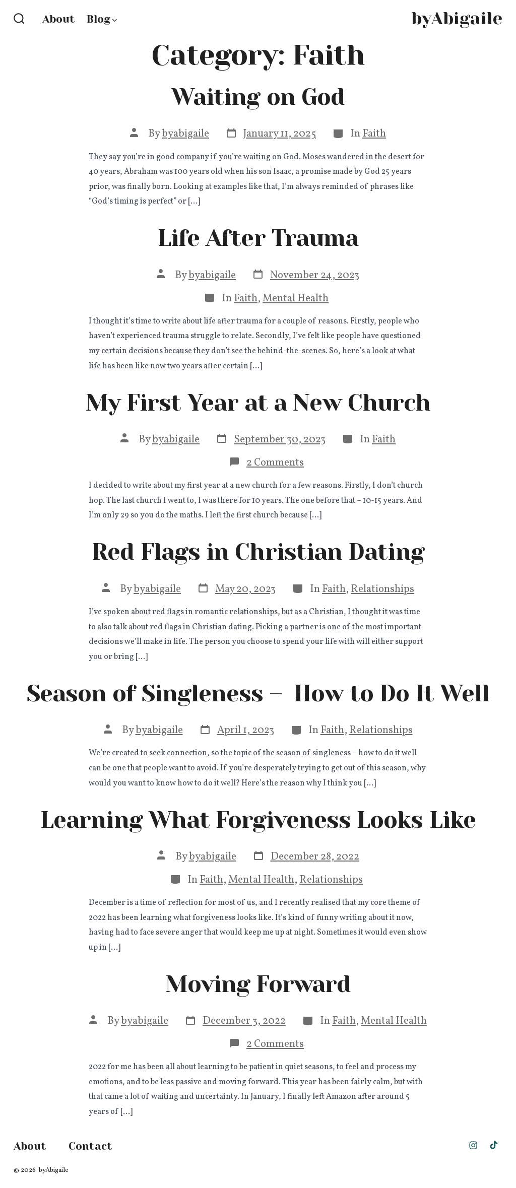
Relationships (382, 589)
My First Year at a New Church (258, 402)
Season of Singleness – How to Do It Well (258, 693)
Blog (102, 19)
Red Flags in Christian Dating (258, 552)
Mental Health (296, 298)
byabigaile (185, 133)
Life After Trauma (258, 238)
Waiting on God (258, 97)
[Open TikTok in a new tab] (493, 1145)
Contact (90, 1146)
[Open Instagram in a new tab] (473, 1145)
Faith (374, 133)
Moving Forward (258, 984)
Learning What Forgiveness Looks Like (258, 820)
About (58, 19)
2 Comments (275, 462)
